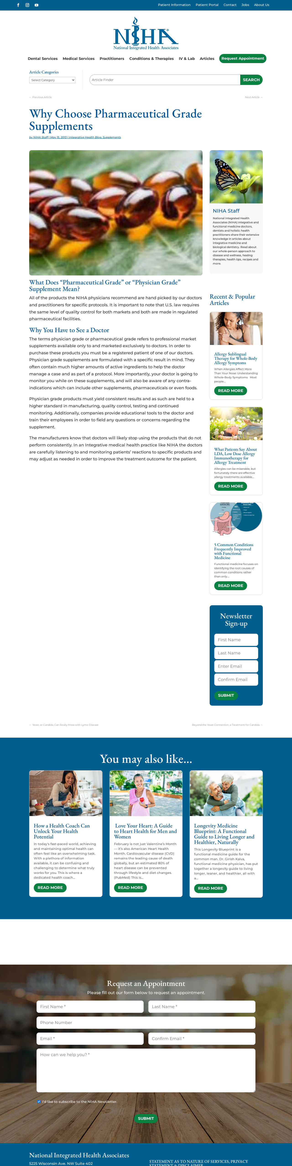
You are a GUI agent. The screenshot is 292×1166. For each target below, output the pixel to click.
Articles (207, 58)
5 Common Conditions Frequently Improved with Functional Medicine (233, 551)
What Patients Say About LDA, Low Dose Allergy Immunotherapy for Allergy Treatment (235, 455)
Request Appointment (243, 58)
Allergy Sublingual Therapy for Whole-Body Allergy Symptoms (235, 358)
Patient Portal (207, 5)
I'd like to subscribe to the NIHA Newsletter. (79, 1101)
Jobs (245, 5)
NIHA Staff (40, 137)
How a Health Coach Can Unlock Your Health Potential (62, 831)
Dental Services (43, 58)
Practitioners (112, 58)
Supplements (112, 137)
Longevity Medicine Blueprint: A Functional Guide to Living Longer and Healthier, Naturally (224, 834)
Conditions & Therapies (151, 58)
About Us (261, 5)
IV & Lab (187, 58)
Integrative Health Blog (85, 137)
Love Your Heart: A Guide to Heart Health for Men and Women (145, 831)
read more (230, 390)
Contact (230, 5)
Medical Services (79, 58)
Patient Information (174, 5)
